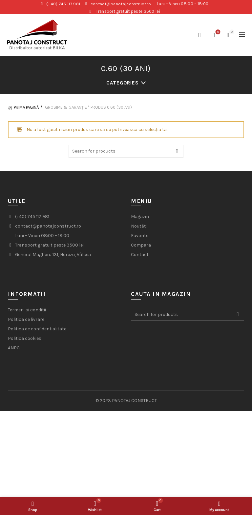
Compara (141, 247)
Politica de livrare (26, 321)
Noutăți (139, 228)
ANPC (14, 350)
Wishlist (217, 32)
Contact (140, 257)
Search (176, 153)
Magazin (140, 219)
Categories (122, 84)
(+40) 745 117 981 (63, 3)
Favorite (139, 238)
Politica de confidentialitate (37, 331)
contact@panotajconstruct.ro (121, 3)
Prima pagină (26, 109)
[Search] (199, 35)
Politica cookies (24, 340)
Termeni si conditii (27, 312)
